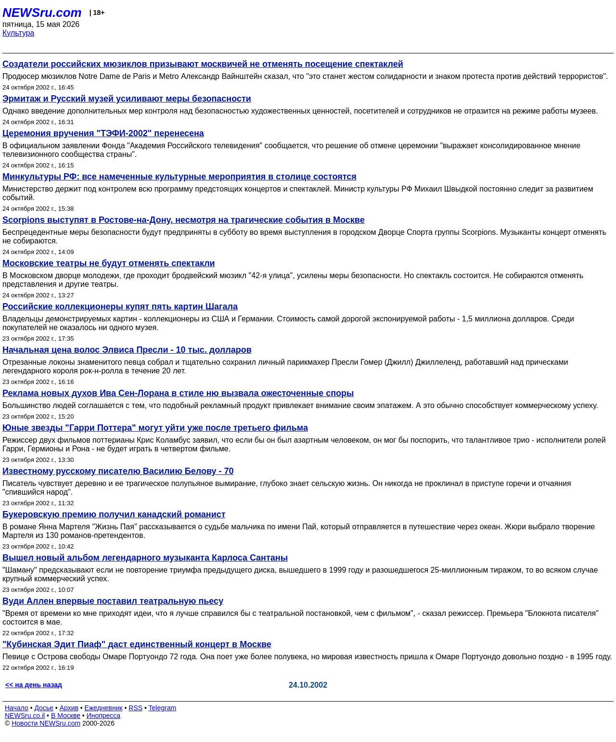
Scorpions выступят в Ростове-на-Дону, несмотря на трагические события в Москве (183, 220)
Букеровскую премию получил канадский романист (114, 514)
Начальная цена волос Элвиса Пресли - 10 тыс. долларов (127, 350)
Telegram (163, 708)
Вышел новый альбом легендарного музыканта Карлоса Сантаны (145, 558)
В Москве (65, 715)
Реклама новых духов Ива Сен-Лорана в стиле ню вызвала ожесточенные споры (178, 393)
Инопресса (104, 715)
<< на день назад (33, 685)
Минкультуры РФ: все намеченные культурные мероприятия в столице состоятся (179, 176)
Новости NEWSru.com (46, 723)
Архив (69, 708)
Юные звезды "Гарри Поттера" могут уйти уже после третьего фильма (155, 428)
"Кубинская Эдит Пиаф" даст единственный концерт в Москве (136, 644)
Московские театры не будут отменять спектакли (108, 263)
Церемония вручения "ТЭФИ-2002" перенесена (103, 133)
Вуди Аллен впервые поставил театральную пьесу (112, 601)
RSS (135, 708)
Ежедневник (104, 708)
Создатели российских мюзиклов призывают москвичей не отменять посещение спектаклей (202, 64)
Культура (18, 33)
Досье (43, 708)
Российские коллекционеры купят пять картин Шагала (120, 306)
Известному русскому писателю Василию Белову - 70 (118, 471)
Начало (16, 708)
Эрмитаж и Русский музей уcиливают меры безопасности (126, 98)
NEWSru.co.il (25, 715)
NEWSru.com (42, 12)
